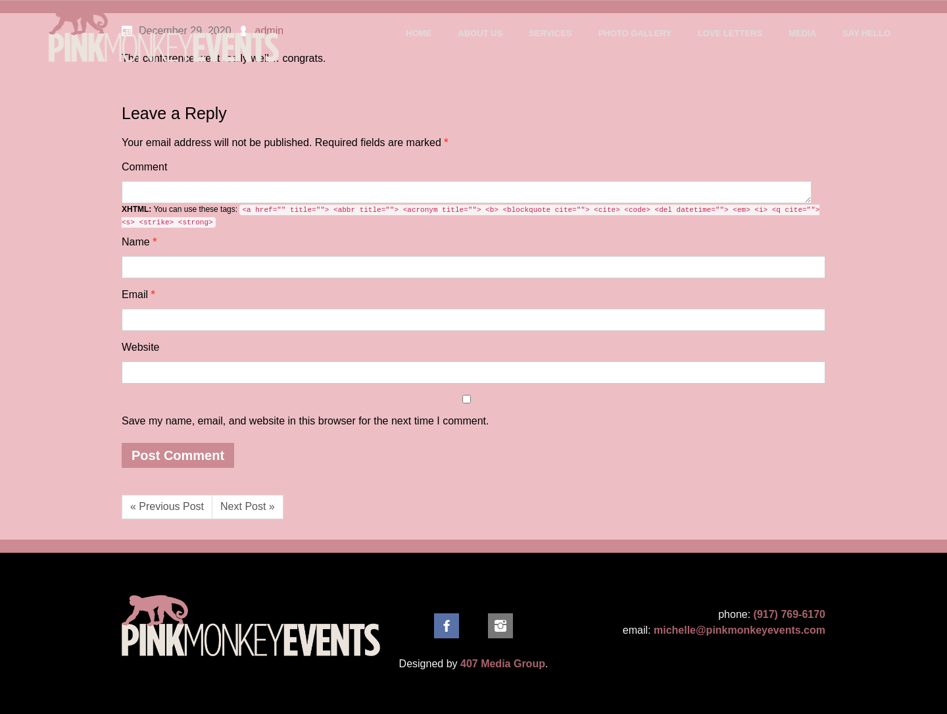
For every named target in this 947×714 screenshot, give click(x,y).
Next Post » (247, 506)
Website (141, 347)
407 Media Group (502, 663)
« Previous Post (167, 506)
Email (138, 294)
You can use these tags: (470, 216)
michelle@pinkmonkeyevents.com (739, 630)
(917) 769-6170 (789, 614)
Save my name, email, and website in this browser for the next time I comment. (305, 420)
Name (139, 241)
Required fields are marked (285, 142)
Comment (144, 166)
